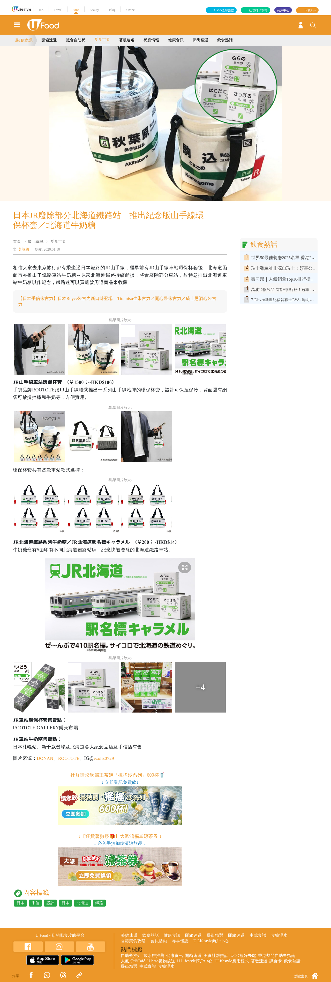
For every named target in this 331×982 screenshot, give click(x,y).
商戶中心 (283, 10)
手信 (35, 903)
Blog (112, 10)
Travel (58, 10)
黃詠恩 (23, 249)
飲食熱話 (225, 40)
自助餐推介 (131, 956)
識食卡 (275, 961)
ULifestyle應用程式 (231, 961)
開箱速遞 (49, 40)
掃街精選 (200, 40)
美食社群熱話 (216, 956)
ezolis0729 (106, 758)
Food (75, 10)
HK (41, 10)
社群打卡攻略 (258, 10)
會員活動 (159, 941)
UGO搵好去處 (243, 956)
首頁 (17, 241)
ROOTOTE (70, 758)
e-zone (130, 10)
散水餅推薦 (154, 956)
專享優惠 (180, 941)
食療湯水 (279, 936)
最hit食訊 (35, 241)
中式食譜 (258, 936)
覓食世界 (102, 39)
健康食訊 (176, 40)
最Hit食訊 (24, 40)
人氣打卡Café (133, 961)
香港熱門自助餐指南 (276, 956)
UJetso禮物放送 (161, 961)
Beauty (94, 10)
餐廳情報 (151, 40)
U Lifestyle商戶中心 (211, 941)
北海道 (82, 903)
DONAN (45, 758)
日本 (20, 903)
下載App (310, 10)
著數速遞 (126, 40)
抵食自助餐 (75, 40)
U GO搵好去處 (224, 10)
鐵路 (99, 903)
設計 (50, 903)
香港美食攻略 (133, 941)
